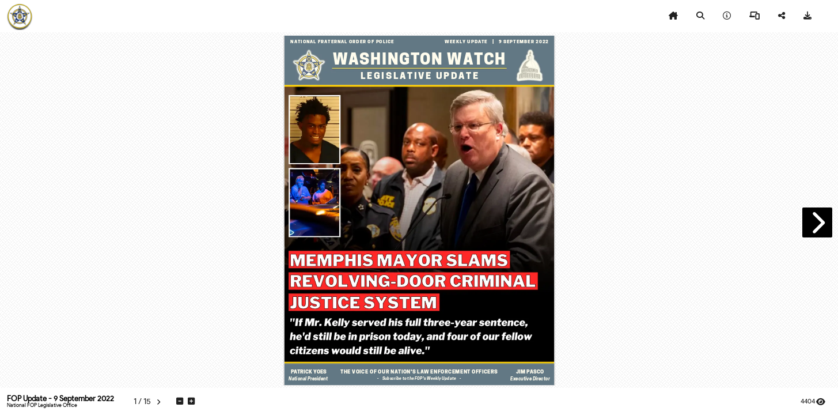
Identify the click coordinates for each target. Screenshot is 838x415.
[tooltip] (673, 16)
